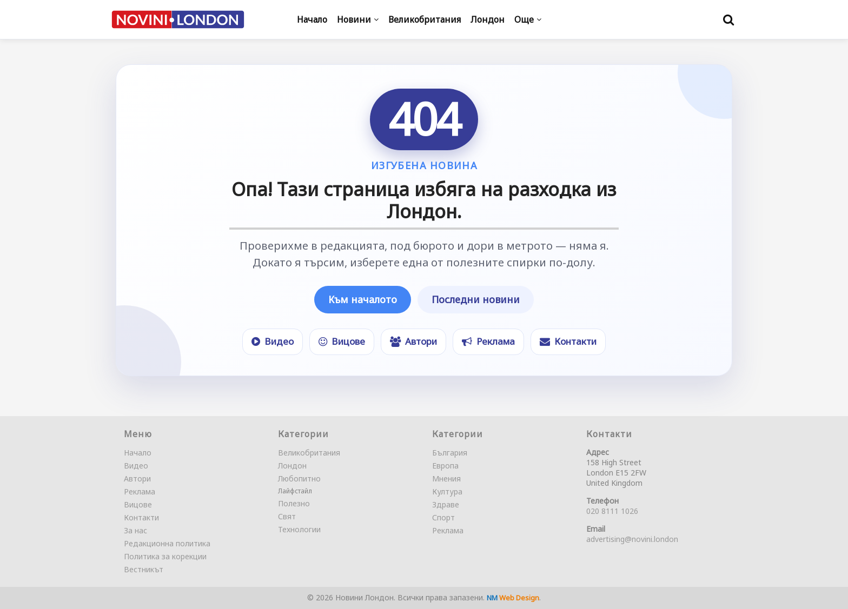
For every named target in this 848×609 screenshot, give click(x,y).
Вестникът (143, 569)
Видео (136, 465)
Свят (287, 516)
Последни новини (476, 299)
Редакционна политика (167, 543)
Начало (137, 452)
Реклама (139, 491)
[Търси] (728, 19)
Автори (137, 478)
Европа (445, 465)
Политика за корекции (165, 556)
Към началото (362, 299)
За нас (135, 530)
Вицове (138, 504)
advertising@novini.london (632, 539)
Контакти (141, 517)
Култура (447, 491)
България (449, 452)
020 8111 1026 (612, 511)
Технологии (299, 529)
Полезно (294, 503)
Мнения (446, 478)
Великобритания (309, 452)
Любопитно (299, 478)
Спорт (443, 517)
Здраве (445, 504)
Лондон (292, 465)
